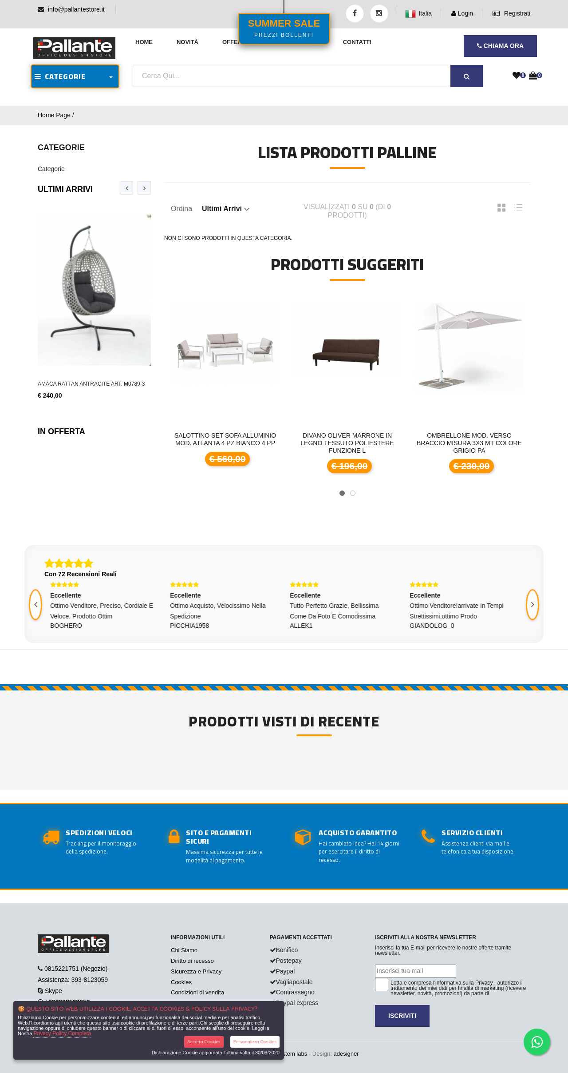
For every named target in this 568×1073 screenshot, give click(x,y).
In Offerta (61, 431)
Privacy (484, 983)
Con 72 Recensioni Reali (80, 574)
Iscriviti (402, 1015)
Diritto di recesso (192, 960)
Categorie (51, 168)
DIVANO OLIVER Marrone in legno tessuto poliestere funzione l (347, 443)
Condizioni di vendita (197, 992)
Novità (187, 42)
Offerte (235, 42)
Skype (53, 990)
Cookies (181, 982)
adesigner (346, 1053)
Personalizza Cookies (254, 1042)
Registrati (511, 13)
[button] (342, 493)
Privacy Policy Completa (62, 1033)
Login (462, 13)
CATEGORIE (60, 76)
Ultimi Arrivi (65, 189)
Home (144, 42)
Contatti (357, 42)
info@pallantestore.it (76, 9)
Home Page (54, 115)
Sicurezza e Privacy (196, 971)
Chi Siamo (184, 950)
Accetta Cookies (204, 1042)
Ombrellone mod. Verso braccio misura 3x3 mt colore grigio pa (469, 443)
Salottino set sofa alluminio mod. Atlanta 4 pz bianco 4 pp (225, 439)
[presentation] (126, 188)
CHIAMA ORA (500, 45)
